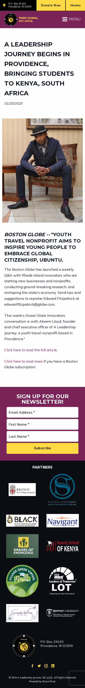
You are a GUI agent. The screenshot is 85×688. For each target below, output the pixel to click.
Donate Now (51, 5)
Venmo (75, 5)
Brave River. (49, 681)
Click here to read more (23, 361)
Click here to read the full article (30, 350)
